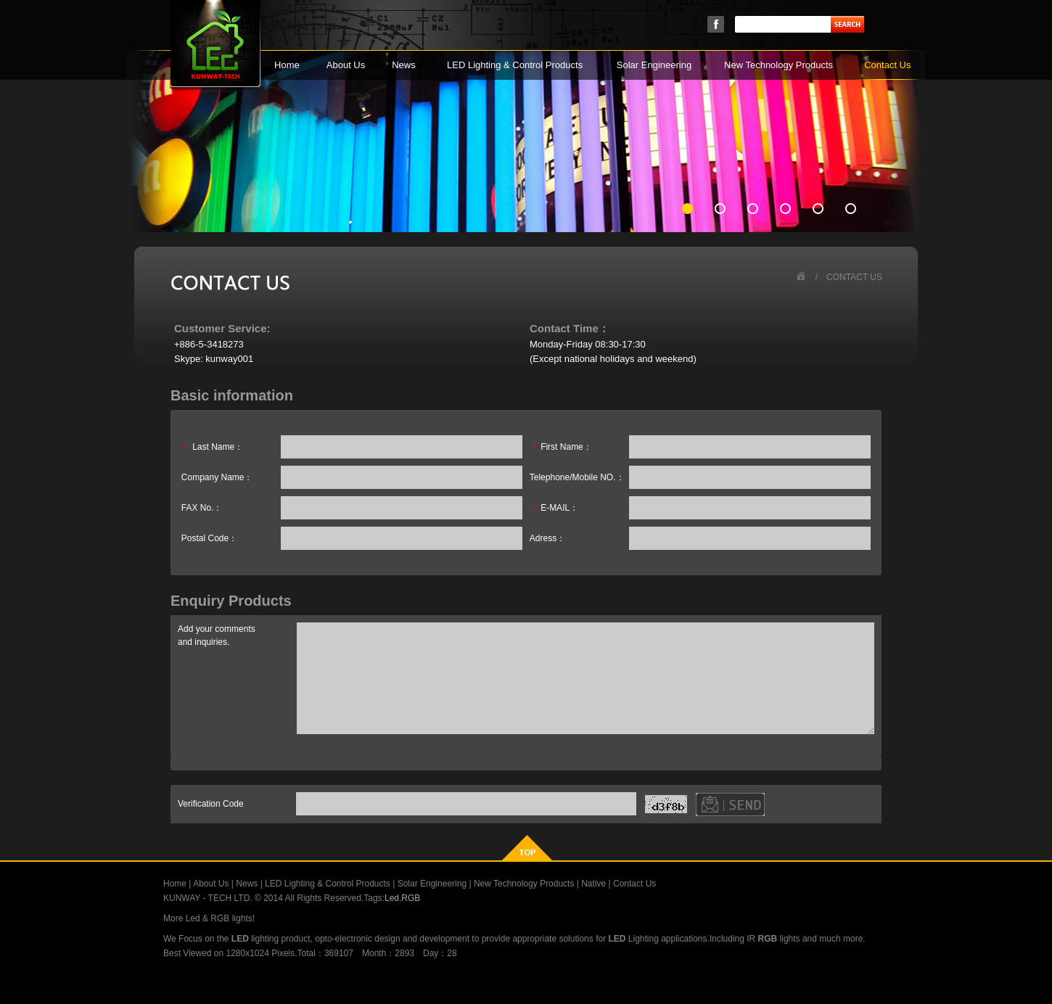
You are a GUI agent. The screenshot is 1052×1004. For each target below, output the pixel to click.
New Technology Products (778, 64)
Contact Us (887, 64)
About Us (345, 64)
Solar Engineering (654, 64)
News (404, 64)
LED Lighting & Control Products (515, 64)
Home (287, 64)
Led (392, 898)
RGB (410, 898)
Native (593, 884)
